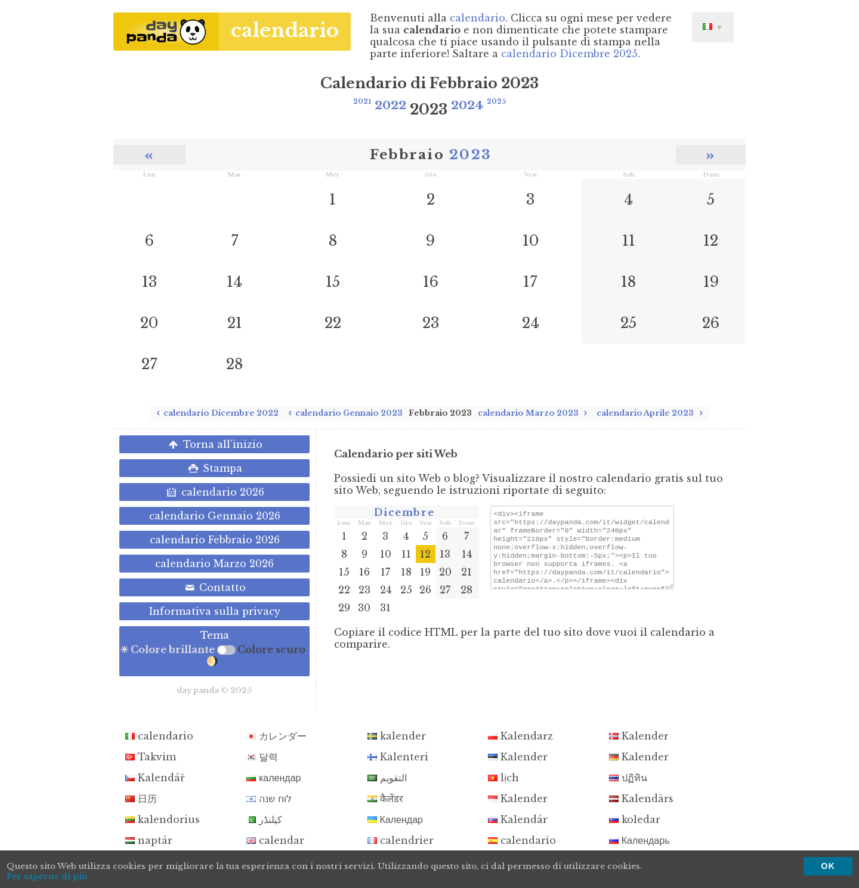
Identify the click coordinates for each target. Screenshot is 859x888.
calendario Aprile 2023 (651, 413)
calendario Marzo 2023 (534, 413)
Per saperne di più (47, 876)
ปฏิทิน (628, 778)
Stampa (214, 468)
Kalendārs (641, 799)
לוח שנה (269, 799)
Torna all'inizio (214, 444)
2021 (362, 102)
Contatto (214, 587)
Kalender (639, 736)
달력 (262, 757)
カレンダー (276, 736)
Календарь (639, 840)
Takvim (150, 757)
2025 (496, 102)
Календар (395, 819)
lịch (503, 778)
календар (273, 778)
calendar (275, 840)
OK (828, 866)
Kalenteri (397, 757)
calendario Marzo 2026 (214, 564)
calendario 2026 (214, 492)
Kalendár (518, 819)
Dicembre (404, 512)
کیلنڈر (264, 819)
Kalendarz (520, 736)
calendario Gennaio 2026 (214, 516)
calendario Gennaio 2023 (344, 413)
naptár (148, 840)
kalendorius (162, 819)
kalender (396, 736)
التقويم (387, 778)
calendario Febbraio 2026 (215, 540)
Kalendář (155, 778)
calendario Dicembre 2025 (569, 54)
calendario (285, 30)
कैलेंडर (385, 799)
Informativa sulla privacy (214, 611)
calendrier (400, 840)
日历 (141, 799)
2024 (467, 105)
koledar (634, 819)
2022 (390, 105)
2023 (470, 154)
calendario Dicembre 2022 (216, 413)
